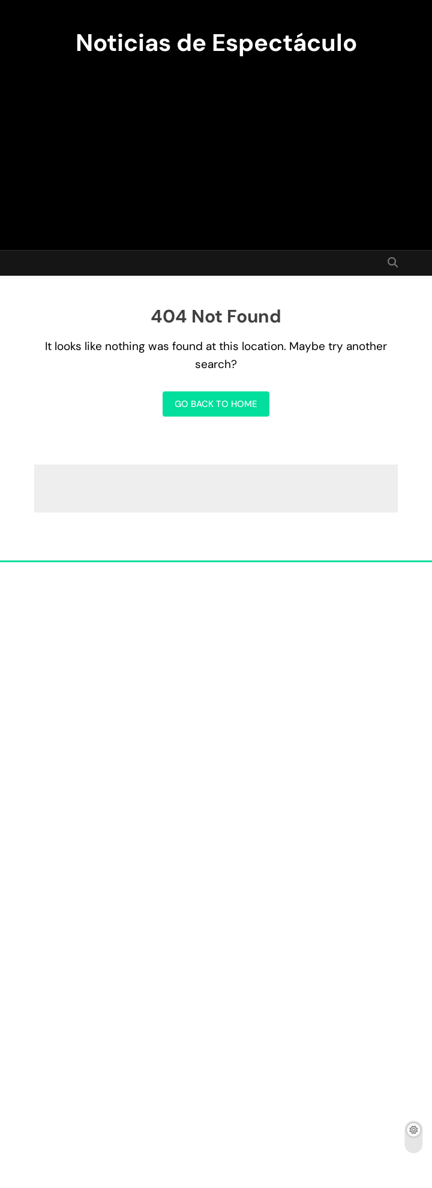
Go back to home (216, 404)
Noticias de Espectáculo (216, 42)
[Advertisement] (216, 148)
